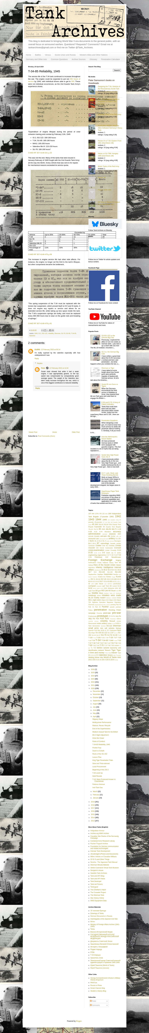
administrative (94, 534)
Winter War (99, 657)
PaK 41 (91, 607)
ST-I (108, 630)
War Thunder (117, 655)
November (97, 694)
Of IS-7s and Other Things (99, 859)
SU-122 (104, 633)
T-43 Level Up (97, 773)
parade (112, 607)
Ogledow (95, 602)
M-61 (94, 588)
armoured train (104, 538)
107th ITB (98, 513)
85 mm (102, 529)
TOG (106, 653)
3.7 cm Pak (106, 522)
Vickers (110, 655)
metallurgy (92, 595)
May (94, 713)
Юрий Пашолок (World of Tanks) (102, 965)
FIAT (106, 557)
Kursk (118, 577)
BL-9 (104, 541)
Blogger (79, 1021)
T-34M (111, 641)
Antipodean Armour (97, 831)
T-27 (115, 638)
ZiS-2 (90, 660)
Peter (43, 368)
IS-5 (116, 570)
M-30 (90, 588)
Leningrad (92, 586)
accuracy (117, 531)
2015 (93, 814)
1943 (91, 519)
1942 (118, 516)
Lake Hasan (99, 583)
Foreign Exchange (100, 560)
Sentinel (103, 626)
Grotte (99, 562)
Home (28, 55)
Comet (102, 548)
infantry (99, 567)
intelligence (108, 567)
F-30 (111, 555)
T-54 (115, 643)
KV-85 (110, 581)
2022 (93, 682)
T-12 (94, 637)
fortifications (92, 562)
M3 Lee (104, 590)
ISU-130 (110, 572)
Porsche (99, 613)
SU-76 (63, 333)
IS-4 (112, 570)
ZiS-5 (108, 660)
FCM (90, 557)
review (119, 621)
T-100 (90, 638)
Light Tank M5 (107, 586)
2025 (93, 673)
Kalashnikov (108, 574)
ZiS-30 (99, 660)
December (97, 691)
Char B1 (105, 545)
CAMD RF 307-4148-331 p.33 (40, 153)
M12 (116, 588)
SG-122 (109, 626)
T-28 (119, 638)
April (94, 716)
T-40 (97, 643)
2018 (93, 805)
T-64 (97, 645)
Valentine (32, 335)
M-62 (98, 588)
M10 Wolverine (109, 588)
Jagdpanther (92, 574)
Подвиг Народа (96, 949)
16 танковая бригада (98, 911)
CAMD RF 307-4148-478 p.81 (40, 323)
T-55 (119, 643)
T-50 (112, 643)
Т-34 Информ (95, 955)
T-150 (98, 638)
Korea (108, 577)
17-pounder (104, 517)
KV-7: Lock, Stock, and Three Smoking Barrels (109, 474)
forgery (118, 560)
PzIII (102, 618)
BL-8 (100, 541)
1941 (111, 516)
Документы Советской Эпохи (101, 941)
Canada (112, 543)
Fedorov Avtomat (98, 784)
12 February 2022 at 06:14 (50, 350)
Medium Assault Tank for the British (105, 732)
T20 (94, 648)
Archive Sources (79, 59)
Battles (38, 55)
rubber (109, 623)
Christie (118, 546)
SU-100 (98, 633)
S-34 (113, 623)
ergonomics (102, 555)
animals (90, 536)
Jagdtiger (100, 574)
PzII (97, 619)
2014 (93, 818)
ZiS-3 (95, 660)
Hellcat (90, 565)
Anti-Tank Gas (97, 788)
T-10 (119, 635)
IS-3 (109, 570)
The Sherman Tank (97, 895)
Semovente (96, 626)
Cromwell (117, 548)
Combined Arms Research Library (102, 841)
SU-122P (111, 633)
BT (98, 543)
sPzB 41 (103, 630)
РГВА (92, 952)
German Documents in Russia (101, 916)
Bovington (117, 541)
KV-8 (105, 581)
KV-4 (90, 581)
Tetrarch (108, 650)
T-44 (105, 643)
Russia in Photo (96, 985)
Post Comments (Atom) (46, 436)
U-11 (92, 655)
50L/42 (101, 524)
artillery (112, 538)
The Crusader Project (98, 892)
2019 (93, 802)
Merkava (118, 593)
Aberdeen (108, 531)
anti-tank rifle (105, 536)
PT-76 (111, 616)
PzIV (107, 618)
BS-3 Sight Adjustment (100, 735)
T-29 (89, 640)
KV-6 (97, 581)
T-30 (93, 641)
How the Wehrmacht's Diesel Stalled (109, 438)
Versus (48, 55)
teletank (101, 650)
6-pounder (98, 527)
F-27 (108, 555)
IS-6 (119, 570)
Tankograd (94, 887)
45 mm (95, 524)
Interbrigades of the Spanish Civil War (104, 919)
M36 (117, 591)
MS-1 (90, 600)
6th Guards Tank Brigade (112, 527)
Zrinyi (116, 660)
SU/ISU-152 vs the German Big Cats (108, 337)
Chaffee (98, 546)
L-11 (117, 581)
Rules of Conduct (98, 741)
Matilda (95, 593)
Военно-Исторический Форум (101, 932)
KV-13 (98, 579)
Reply (37, 358)
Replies (40, 363)
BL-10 (97, 541)
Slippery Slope (97, 719)
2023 (93, 679)
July (94, 707)
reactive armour (93, 621)
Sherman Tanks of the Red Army (109, 114)
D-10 (119, 550)
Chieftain (112, 545)
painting (113, 604)
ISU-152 (118, 572)
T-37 (90, 643)
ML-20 (90, 598)
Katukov (95, 577)
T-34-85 (73, 333)
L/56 (92, 583)
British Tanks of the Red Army (108, 166)
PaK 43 (98, 607)
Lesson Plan (96, 757)
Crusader (113, 550)
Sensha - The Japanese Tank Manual (103, 862)
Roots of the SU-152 (99, 754)
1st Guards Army (113, 520)
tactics (99, 648)
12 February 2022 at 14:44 (58, 368)
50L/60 (106, 524)
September (97, 701)
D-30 (95, 553)
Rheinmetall (92, 623)
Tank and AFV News (97, 879)
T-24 (107, 637)
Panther (105, 607)
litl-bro (92, 922)
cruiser (107, 550)
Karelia (115, 574)
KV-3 (119, 579)
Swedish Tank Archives (98, 873)
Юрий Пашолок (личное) (99, 968)
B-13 (117, 538)
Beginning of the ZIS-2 (100, 770)
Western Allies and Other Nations (94, 55)
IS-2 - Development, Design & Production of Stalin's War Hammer (108, 101)
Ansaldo (97, 536)
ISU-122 (44, 333)
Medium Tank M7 (109, 593)
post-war (107, 613)
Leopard (98, 586)
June (95, 710)
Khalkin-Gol (102, 577)
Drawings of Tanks (97, 913)
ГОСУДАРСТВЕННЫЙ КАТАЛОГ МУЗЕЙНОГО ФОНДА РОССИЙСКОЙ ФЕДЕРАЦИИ (104, 936)
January (96, 798)
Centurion (91, 545)
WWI (119, 657)
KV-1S (103, 579)
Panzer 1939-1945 (104, 190)
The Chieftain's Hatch (98, 890)
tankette (106, 648)
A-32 (95, 531)
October (96, 697)
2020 (93, 688)
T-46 (108, 643)
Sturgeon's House (96, 870)
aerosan (105, 534)
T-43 (101, 643)
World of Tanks (110, 657)
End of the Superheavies (101, 729)
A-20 (90, 532)
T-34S (115, 640)
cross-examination (96, 550)
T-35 (119, 641)
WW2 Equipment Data (98, 901)
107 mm (91, 514)
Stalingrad (113, 630)
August (95, 704)
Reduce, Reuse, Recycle (101, 726)
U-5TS (96, 655)
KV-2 (109, 579)
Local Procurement (99, 767)
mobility (96, 598)
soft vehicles (109, 628)
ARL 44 (118, 536)
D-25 (90, 553)
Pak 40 (118, 604)
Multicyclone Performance (101, 722)
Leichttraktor (117, 583)
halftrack (105, 562)
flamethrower (116, 557)
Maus (101, 593)
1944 (98, 519)
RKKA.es (93, 983)
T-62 (94, 645)
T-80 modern (115, 645)
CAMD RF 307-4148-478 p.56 (40, 254)
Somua (118, 628)
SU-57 (98, 635)
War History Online (97, 898)
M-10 (119, 586)
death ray (109, 553)
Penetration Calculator (110, 59)
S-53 (117, 623)
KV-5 (94, 581)
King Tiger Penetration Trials (102, 760)
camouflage (105, 543)
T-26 (111, 637)
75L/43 (90, 529)
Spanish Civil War (94, 630)
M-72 (102, 588)
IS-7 (89, 572)
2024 (93, 676)
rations (118, 618)
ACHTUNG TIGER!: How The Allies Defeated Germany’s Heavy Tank (110, 128)
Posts (93, 1001)
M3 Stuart (112, 591)
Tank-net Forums (96, 884)
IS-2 (39, 333)
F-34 (119, 555)
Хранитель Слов (96, 958)
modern (103, 598)
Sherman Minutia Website (99, 865)
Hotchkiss (91, 567)
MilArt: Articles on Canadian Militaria (103, 857)
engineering (92, 555)
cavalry (118, 543)
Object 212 (105, 600)
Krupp (113, 577)
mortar (119, 598)
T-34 (98, 640)
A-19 (119, 529)
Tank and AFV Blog (97, 876)
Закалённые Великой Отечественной (104, 944)
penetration (100, 609)
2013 (93, 821)
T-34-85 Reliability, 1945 (101, 744)
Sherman (57, 333)
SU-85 (68, 333)
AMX (119, 534)
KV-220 (114, 579)
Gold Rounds (97, 776)
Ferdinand (98, 557)
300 (72, 81)
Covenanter (109, 548)
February (96, 795)
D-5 (103, 553)
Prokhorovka (92, 616)
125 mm (105, 513)
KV (89, 579)
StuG (119, 630)
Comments (95, 1005)
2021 (93, 685)
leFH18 (110, 583)
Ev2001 (37, 350)
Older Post (76, 432)
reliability (51, 333)
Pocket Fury (96, 748)
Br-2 (90, 543)
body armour (110, 541)
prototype (102, 615)
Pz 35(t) (116, 616)
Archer (113, 536)
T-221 (103, 637)
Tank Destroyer (95, 881)
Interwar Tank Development (100, 851)
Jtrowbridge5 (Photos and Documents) (104, 854)
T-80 (109, 645)
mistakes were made (111, 595)
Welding (91, 657)
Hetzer (118, 565)
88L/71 (114, 529)
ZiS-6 (112, 660)
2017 (93, 808)
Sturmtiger (91, 633)
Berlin (92, 541)
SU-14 (116, 633)
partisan (118, 607)
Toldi (109, 653)
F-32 (115, 555)
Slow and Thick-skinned (101, 763)
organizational (99, 604)
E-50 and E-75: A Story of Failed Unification (110, 403)
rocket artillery (102, 623)
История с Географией (99, 947)
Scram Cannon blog (97, 988)
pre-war (116, 612)
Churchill (91, 548)
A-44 (100, 531)
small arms (93, 628)
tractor (114, 653)
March (95, 791)
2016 (93, 811)
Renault (112, 621)
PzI (94, 619)
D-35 (99, 553)
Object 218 (112, 600)
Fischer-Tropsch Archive (99, 844)
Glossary (93, 59)
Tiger (113, 650)
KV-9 (114, 581)
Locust (114, 586)
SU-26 (94, 635)
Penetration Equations (109, 420)
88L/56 (108, 529)
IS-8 (95, 572)
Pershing (112, 610)
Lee (105, 583)
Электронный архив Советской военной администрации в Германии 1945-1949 (105, 961)
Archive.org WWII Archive (99, 833)
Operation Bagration (106, 602)
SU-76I (109, 635)
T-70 (102, 645)
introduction (97, 570)
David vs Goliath (98, 751)
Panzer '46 (102, 178)
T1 (92, 648)
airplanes (112, 534)
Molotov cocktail (111, 598)
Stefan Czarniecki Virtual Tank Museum (104, 868)
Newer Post (33, 432)
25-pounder (98, 522)
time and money (97, 653)
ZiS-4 (104, 660)
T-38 (93, 643)
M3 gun (98, 591)
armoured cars (93, 539)
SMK (101, 628)
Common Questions (59, 59)
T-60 (90, 645)
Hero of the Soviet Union (104, 565)
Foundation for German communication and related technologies (104, 847)
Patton (90, 610)
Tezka (92, 929)
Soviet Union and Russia (65, 55)
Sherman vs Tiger (107, 368)
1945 (36, 333)
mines (99, 595)
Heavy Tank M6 (115, 562)
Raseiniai (113, 618)
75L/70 (96, 529)
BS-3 (94, 543)
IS (102, 570)
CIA (97, 548)
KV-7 (101, 581)
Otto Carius (106, 604)
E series (118, 553)
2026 (93, 669)
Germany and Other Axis (36, 59)
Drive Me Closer (98, 738)
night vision (97, 600)
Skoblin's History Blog (98, 991)
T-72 (105, 645)
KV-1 (93, 579)
